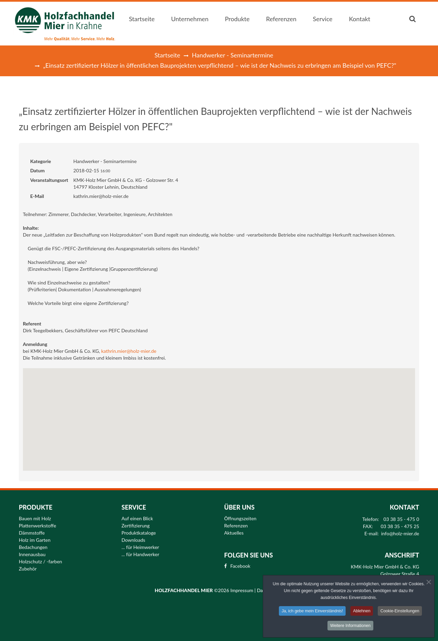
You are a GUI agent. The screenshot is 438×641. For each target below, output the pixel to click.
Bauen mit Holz (35, 515)
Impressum (242, 590)
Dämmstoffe (32, 530)
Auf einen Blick (137, 515)
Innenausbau (32, 551)
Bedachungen (33, 544)
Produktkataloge (138, 530)
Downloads (133, 537)
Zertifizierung (135, 522)
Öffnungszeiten (240, 515)
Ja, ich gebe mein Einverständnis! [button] (312, 611)
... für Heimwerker (140, 544)
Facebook (240, 563)
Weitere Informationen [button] (350, 626)
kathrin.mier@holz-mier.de (128, 351)
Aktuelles (234, 530)
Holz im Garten (35, 537)
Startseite (167, 55)
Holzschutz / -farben (40, 558)
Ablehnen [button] (362, 611)
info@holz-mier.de (400, 530)
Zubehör (28, 565)
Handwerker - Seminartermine (232, 55)
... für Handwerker (140, 551)
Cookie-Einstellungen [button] (400, 611)
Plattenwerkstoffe (37, 522)
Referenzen (236, 522)
